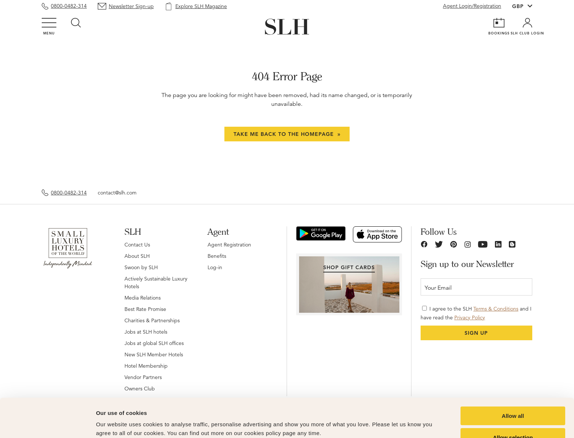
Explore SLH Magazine (201, 6)
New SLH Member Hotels (153, 354)
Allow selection (513, 399)
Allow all (513, 377)
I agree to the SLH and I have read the (476, 313)
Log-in (215, 267)
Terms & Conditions (495, 308)
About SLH (137, 256)
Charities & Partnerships (152, 320)
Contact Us (137, 244)
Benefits (217, 256)
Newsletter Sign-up (131, 6)
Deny (513, 420)
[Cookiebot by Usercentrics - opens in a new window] (47, 423)
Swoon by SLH (141, 267)
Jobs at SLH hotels (145, 331)
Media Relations (142, 297)
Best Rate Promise (145, 309)
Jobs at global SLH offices (154, 343)
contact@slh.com (117, 192)
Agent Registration (229, 244)
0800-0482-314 (69, 6)
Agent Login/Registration (472, 6)
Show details (384, 418)
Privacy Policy (469, 317)
